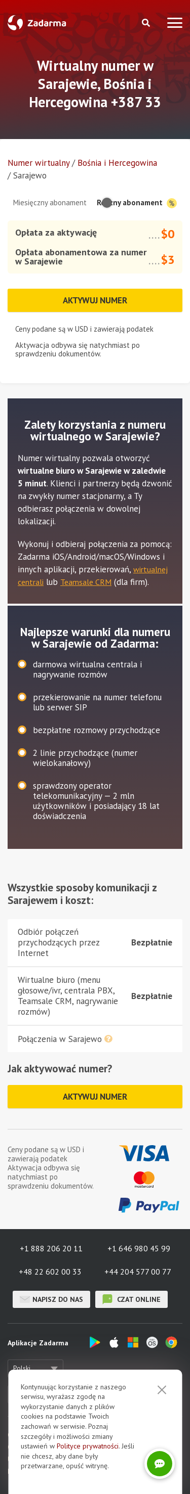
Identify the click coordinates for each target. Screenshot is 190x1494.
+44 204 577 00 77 (137, 1271)
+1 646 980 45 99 (138, 1248)
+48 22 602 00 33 (50, 1271)
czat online (131, 1299)
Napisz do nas (51, 1299)
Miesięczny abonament (50, 202)
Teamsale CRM (85, 582)
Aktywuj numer (95, 300)
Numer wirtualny (38, 162)
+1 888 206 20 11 (51, 1248)
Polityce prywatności (88, 1468)
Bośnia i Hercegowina (117, 162)
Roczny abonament (137, 203)
